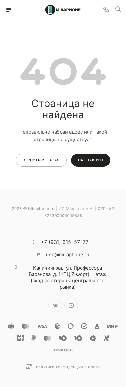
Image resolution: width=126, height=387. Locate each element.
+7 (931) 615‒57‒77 (64, 242)
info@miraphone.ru (67, 255)
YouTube (71, 305)
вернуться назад (41, 160)
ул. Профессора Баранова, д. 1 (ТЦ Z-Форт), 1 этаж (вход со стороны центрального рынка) (67, 277)
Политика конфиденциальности (68, 367)
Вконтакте (55, 305)
